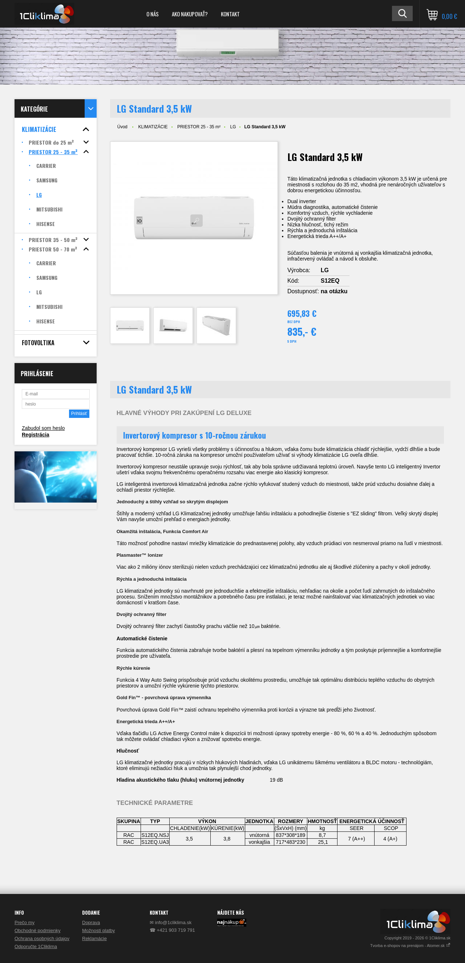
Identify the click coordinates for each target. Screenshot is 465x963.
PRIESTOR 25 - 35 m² (199, 126)
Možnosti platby (98, 930)
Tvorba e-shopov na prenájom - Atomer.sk (410, 945)
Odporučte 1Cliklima (36, 946)
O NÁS (152, 14)
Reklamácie (94, 938)
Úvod (122, 126)
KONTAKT (230, 14)
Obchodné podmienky (37, 930)
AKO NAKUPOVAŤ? (190, 14)
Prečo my (25, 922)
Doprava (91, 922)
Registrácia (35, 435)
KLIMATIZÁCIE (152, 126)
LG (233, 126)
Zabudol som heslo (43, 428)
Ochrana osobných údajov (42, 938)
